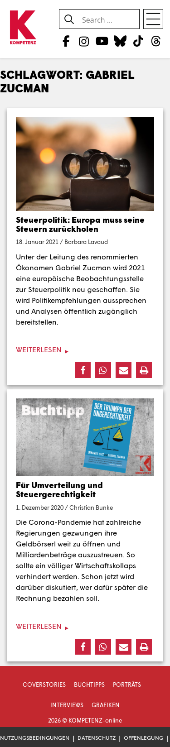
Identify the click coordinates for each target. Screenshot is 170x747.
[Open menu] (153, 19)
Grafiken (106, 705)
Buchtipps (89, 684)
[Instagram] (84, 41)
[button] (83, 370)
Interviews (66, 705)
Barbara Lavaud (86, 241)
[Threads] (156, 41)
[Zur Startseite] (23, 28)
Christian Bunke (91, 507)
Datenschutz (97, 737)
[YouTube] (102, 41)
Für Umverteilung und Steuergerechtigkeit (59, 489)
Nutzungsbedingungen (34, 737)
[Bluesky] (120, 41)
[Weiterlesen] (85, 349)
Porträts (127, 684)
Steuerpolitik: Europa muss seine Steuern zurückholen (80, 224)
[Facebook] (66, 41)
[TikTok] (138, 41)
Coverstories (44, 684)
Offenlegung (143, 737)
